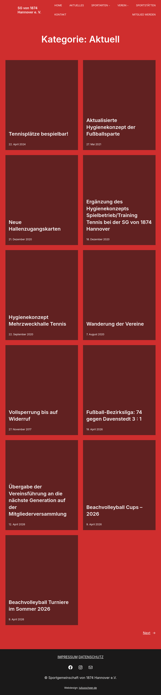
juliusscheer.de (88, 687)
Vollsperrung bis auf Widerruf (33, 415)
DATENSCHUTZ (91, 657)
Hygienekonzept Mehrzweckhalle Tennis (37, 320)
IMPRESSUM (67, 657)
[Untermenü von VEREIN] (128, 5)
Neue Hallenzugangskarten (35, 225)
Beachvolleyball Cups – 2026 (114, 510)
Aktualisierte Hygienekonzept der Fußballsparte (110, 127)
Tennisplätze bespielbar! (38, 134)
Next (149, 633)
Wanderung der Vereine (115, 324)
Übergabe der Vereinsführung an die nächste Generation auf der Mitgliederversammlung (38, 500)
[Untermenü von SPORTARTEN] (109, 5)
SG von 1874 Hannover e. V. (29, 10)
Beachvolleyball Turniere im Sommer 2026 (39, 605)
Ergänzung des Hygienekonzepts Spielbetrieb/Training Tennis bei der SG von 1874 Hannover (119, 215)
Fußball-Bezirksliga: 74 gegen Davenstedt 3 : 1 (114, 415)
